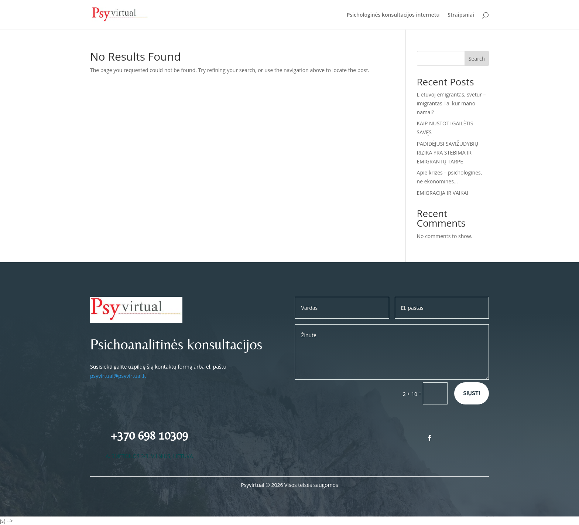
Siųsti (471, 393)
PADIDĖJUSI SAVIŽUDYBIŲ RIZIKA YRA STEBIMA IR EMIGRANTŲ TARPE (448, 152)
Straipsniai (461, 15)
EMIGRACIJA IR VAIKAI (443, 192)
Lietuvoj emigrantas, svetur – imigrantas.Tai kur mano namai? (451, 103)
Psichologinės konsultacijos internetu (393, 15)
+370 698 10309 (149, 435)
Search (477, 58)
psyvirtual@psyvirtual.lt (118, 375)
